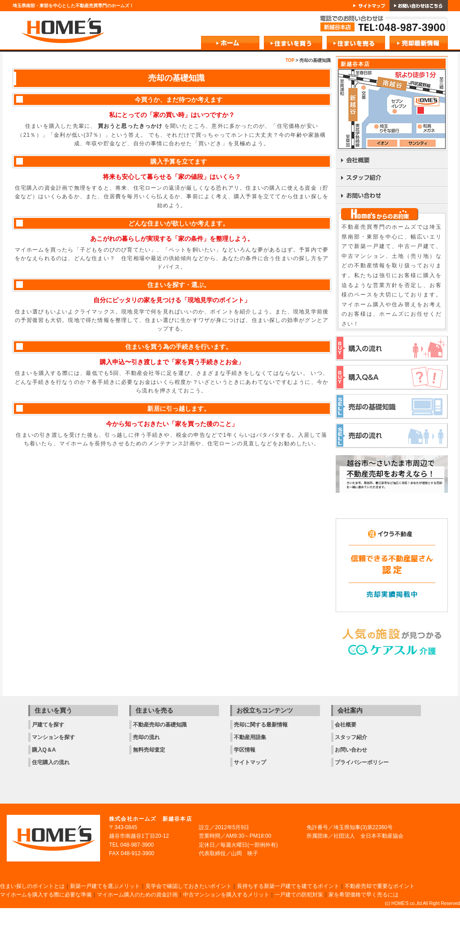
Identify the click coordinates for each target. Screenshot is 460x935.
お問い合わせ (351, 750)
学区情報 (244, 750)
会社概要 (345, 725)
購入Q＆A (44, 750)
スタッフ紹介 (351, 737)
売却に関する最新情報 (261, 725)
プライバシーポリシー (362, 762)
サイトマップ (250, 762)
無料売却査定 (149, 750)
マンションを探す (53, 737)
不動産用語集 (250, 737)
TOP (289, 60)
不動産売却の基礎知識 (160, 725)
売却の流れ (146, 737)
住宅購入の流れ (51, 762)
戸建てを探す (48, 725)
